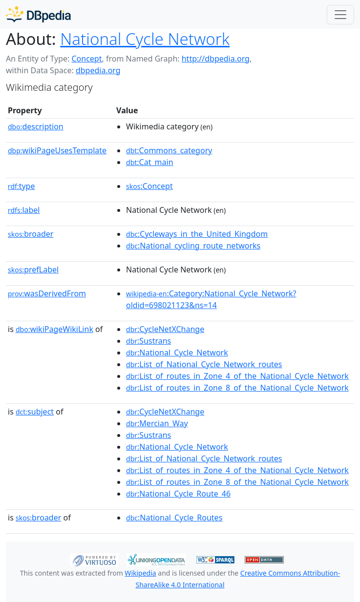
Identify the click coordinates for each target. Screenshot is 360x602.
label (24, 210)
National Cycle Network (145, 39)
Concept (86, 58)
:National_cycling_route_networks (193, 245)
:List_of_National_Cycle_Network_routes (204, 364)
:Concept (149, 186)
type (21, 186)
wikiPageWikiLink (54, 329)
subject (35, 411)
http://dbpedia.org (216, 58)
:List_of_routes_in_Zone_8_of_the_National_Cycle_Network (237, 387)
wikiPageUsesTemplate (57, 150)
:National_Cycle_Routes (174, 517)
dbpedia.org (98, 70)
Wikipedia (140, 573)
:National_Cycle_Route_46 (178, 493)
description (36, 126)
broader (30, 233)
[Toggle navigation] (340, 14)
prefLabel (33, 269)
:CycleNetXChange (165, 329)
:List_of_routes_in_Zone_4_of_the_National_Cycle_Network (237, 376)
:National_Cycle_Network (177, 352)
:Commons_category (169, 150)
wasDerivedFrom (47, 293)
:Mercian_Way (157, 423)
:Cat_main (149, 162)
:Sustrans (148, 340)
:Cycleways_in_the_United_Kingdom (197, 233)
